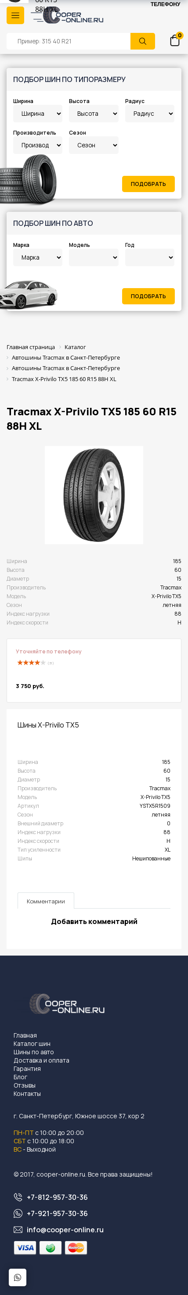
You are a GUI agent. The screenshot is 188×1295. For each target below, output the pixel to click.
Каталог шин (32, 1043)
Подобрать (148, 184)
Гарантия (27, 1068)
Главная (25, 1035)
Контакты (27, 1093)
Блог (20, 1077)
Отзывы (25, 1085)
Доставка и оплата (41, 1060)
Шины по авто (34, 1052)
